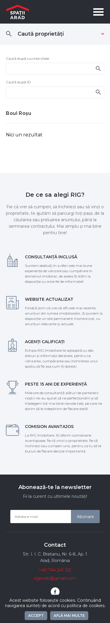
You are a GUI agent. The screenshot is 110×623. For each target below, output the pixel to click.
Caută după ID (18, 82)
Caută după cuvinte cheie (27, 58)
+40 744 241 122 (55, 570)
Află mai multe (69, 615)
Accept (36, 615)
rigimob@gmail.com (55, 578)
